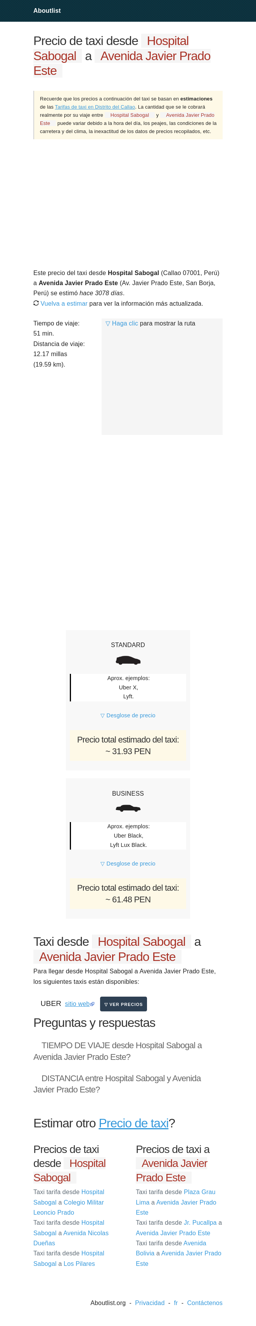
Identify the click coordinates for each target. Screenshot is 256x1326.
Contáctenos (205, 1303)
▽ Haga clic (122, 323)
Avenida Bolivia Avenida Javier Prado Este (178, 1253)
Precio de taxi (133, 1123)
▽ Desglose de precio (127, 715)
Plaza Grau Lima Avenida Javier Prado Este (176, 1202)
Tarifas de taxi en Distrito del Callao (95, 107)
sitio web (77, 1004)
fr (176, 1303)
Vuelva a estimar (60, 303)
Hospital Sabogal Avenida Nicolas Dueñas (71, 1232)
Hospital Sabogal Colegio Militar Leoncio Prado (68, 1202)
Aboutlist (47, 10)
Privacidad (149, 1303)
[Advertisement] (128, 203)
